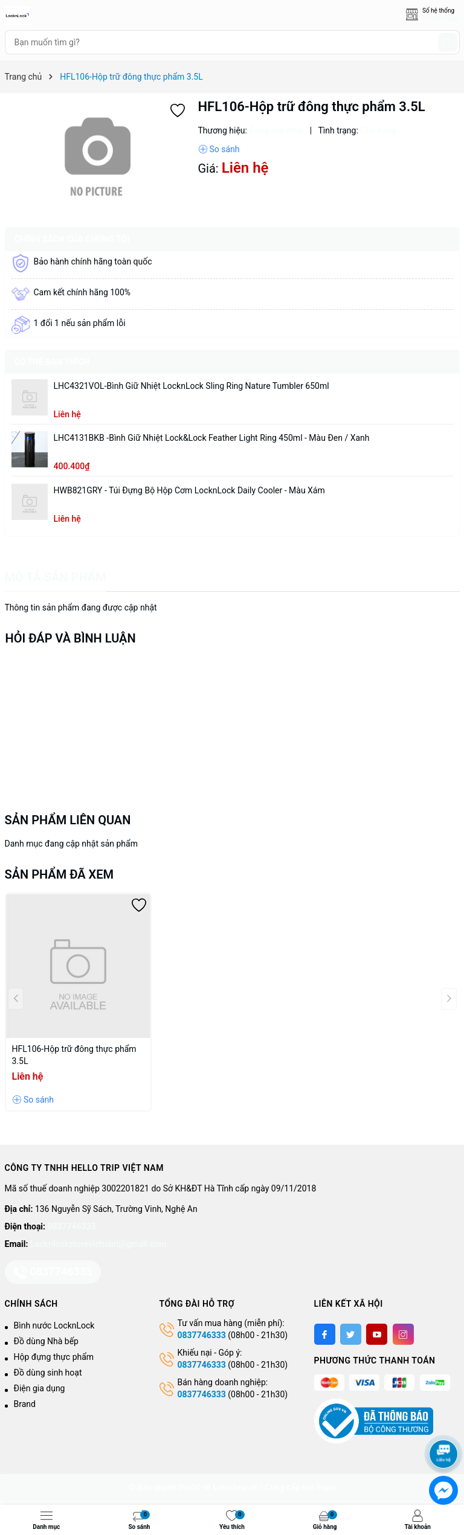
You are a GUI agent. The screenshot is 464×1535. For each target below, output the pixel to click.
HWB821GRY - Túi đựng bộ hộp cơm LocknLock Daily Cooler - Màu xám (189, 490)
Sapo (325, 1487)
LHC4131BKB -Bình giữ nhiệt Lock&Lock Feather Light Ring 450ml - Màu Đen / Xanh (212, 438)
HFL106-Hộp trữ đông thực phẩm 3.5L (74, 1055)
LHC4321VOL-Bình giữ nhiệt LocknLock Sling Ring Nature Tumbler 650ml (191, 386)
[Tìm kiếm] (447, 42)
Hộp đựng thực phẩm (54, 1357)
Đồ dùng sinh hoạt (48, 1372)
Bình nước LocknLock (54, 1325)
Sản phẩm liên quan (68, 820)
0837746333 (72, 1226)
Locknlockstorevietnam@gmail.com (98, 1244)
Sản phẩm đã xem (59, 874)
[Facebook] (324, 1334)
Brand (25, 1404)
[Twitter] (350, 1334)
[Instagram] (403, 1334)
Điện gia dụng (39, 1388)
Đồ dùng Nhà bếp (46, 1341)
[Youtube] (376, 1334)
